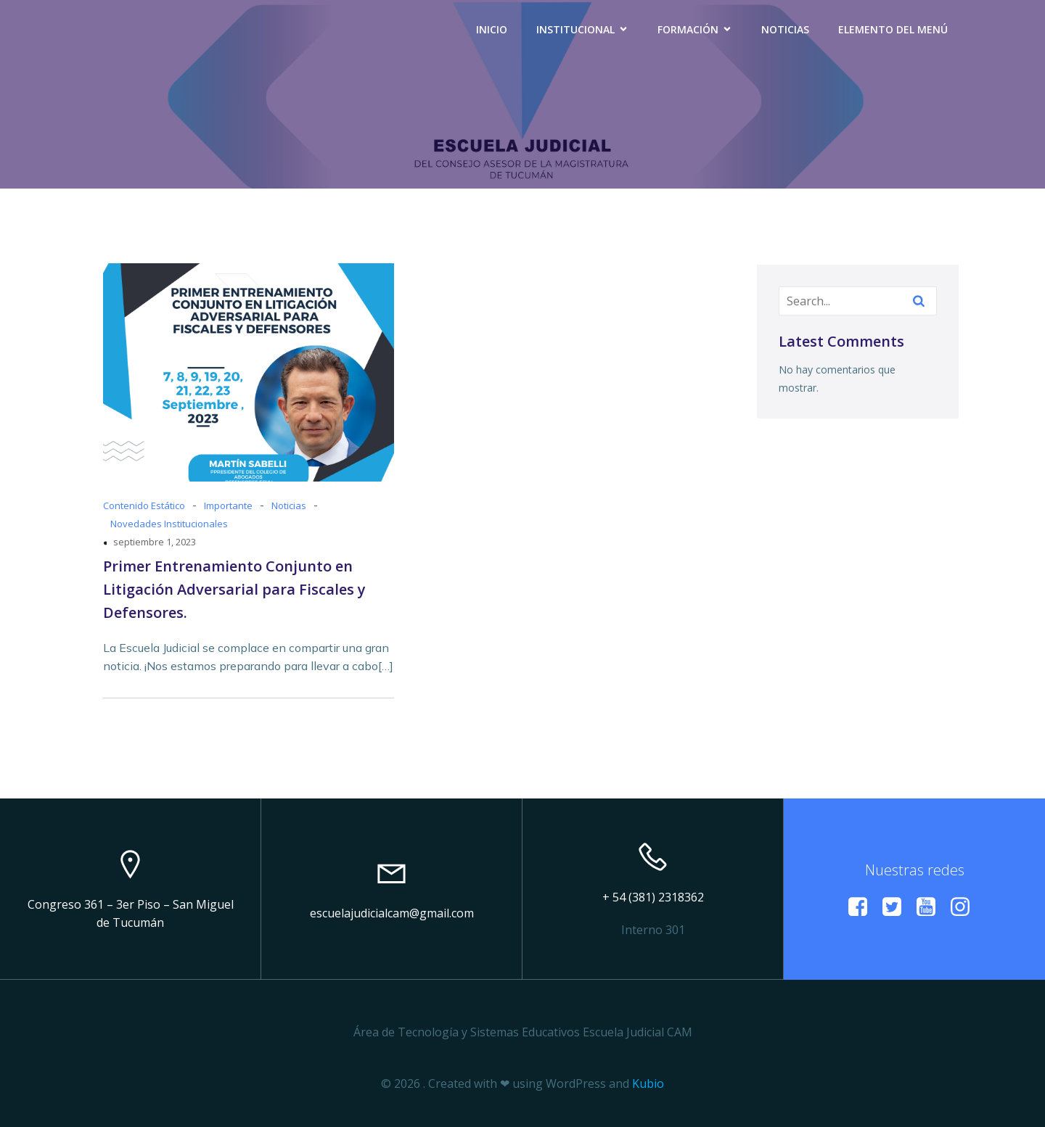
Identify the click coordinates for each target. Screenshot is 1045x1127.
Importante (228, 505)
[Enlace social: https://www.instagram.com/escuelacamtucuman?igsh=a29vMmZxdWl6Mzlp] (965, 907)
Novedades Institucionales (169, 523)
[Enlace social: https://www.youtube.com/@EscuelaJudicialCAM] (931, 907)
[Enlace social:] (863, 907)
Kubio (648, 1083)
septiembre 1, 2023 (154, 541)
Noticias (785, 29)
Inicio (491, 29)
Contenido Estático (144, 505)
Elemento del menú (893, 29)
